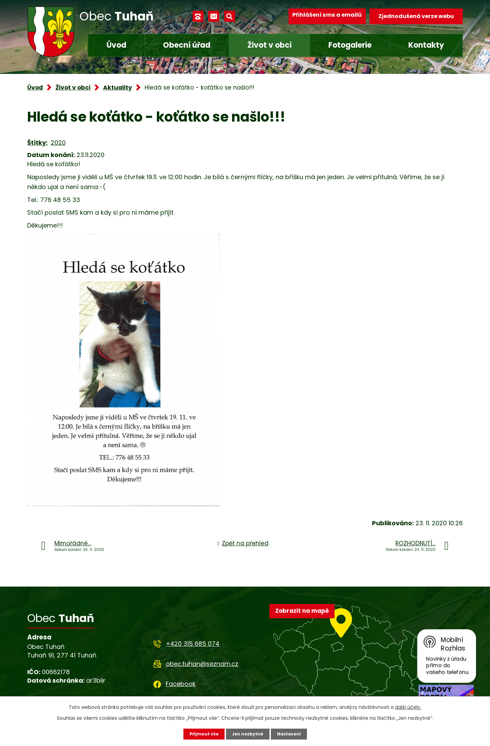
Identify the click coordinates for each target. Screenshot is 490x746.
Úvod (116, 45)
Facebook (181, 684)
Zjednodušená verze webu (416, 16)
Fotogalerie (350, 45)
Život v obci (269, 45)
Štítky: (37, 142)
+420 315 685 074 (192, 643)
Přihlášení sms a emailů (322, 16)
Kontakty (426, 45)
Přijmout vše (200, 733)
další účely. (408, 706)
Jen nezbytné (247, 733)
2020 (58, 142)
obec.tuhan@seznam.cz (202, 663)
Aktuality (117, 87)
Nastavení (292, 733)
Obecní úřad (186, 45)
